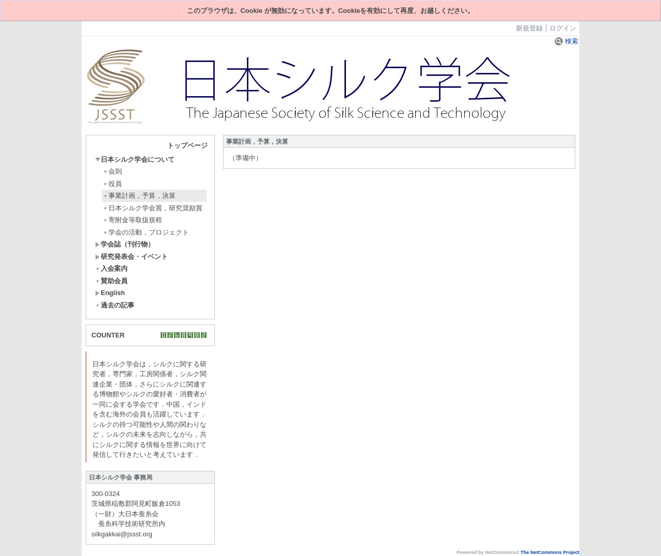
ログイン (562, 28)
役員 (112, 184)
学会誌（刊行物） (124, 244)
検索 (566, 41)
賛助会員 (111, 281)
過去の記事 (114, 305)
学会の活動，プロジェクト (146, 232)
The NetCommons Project (550, 552)
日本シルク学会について (135, 159)
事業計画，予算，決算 (139, 195)
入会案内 (111, 268)
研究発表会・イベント (131, 256)
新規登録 (529, 28)
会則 (112, 171)
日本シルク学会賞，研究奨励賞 (152, 208)
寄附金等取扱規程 (132, 220)
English (110, 293)
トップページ (187, 145)
